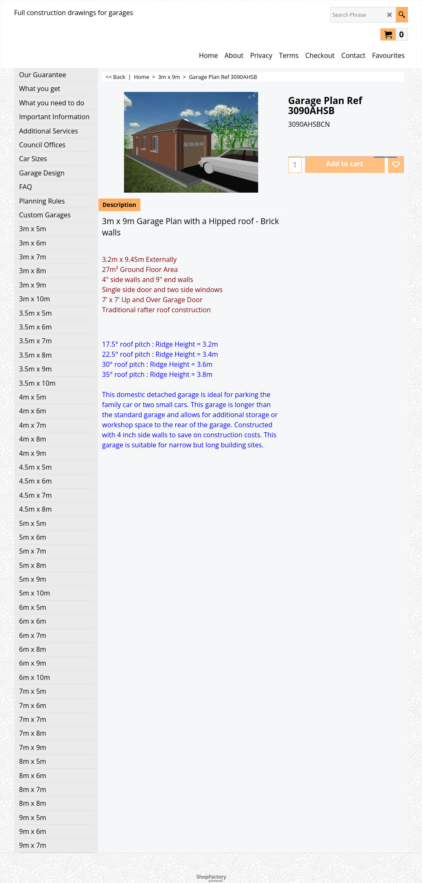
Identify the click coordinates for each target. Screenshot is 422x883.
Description (120, 205)
